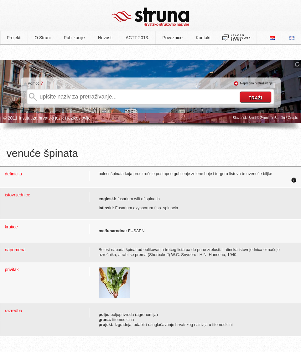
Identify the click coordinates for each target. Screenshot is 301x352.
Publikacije (74, 37)
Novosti (105, 37)
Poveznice (172, 37)
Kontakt (203, 37)
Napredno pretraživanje (256, 83)
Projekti (14, 37)
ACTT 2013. (137, 37)
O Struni (42, 37)
